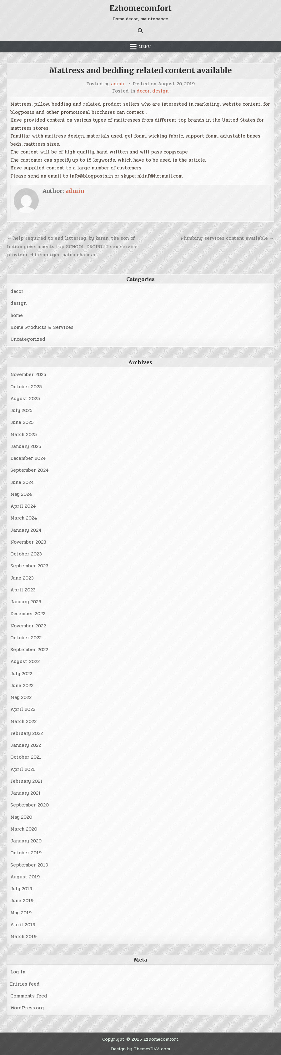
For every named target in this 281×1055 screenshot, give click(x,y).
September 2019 (29, 865)
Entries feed (25, 984)
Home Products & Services (41, 327)
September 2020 (29, 805)
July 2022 (21, 673)
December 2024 (28, 458)
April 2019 (22, 924)
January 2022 (25, 745)
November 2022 (28, 626)
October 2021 (25, 757)
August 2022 (25, 661)
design (160, 91)
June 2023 (22, 578)
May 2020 (21, 817)
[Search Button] (140, 30)
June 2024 (22, 482)
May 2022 (21, 697)
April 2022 (22, 709)
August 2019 (25, 877)
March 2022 (23, 721)
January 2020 (26, 841)
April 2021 (22, 769)
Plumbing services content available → (227, 238)
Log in (17, 972)
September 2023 (29, 566)
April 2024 (23, 506)
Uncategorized (27, 339)
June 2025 (22, 422)
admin (118, 84)
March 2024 (23, 518)
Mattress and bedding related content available (140, 70)
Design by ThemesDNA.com (140, 1048)
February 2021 (26, 781)
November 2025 (28, 374)
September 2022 (29, 649)
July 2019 (21, 888)
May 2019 (21, 913)
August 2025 (25, 398)
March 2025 (23, 434)
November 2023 (28, 542)
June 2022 (21, 685)
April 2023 (23, 590)
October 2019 (26, 853)
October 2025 (26, 386)
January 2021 (25, 793)
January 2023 (25, 601)
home (16, 315)
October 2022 (26, 637)
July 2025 (21, 410)
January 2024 (26, 530)
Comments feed (28, 996)
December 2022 (27, 613)
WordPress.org (27, 1008)
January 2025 (25, 446)
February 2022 (26, 733)
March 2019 (23, 936)
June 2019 (21, 900)
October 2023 (26, 554)
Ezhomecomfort (140, 8)
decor (143, 91)
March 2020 (23, 829)
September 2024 (29, 470)
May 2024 (21, 494)
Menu (144, 46)
